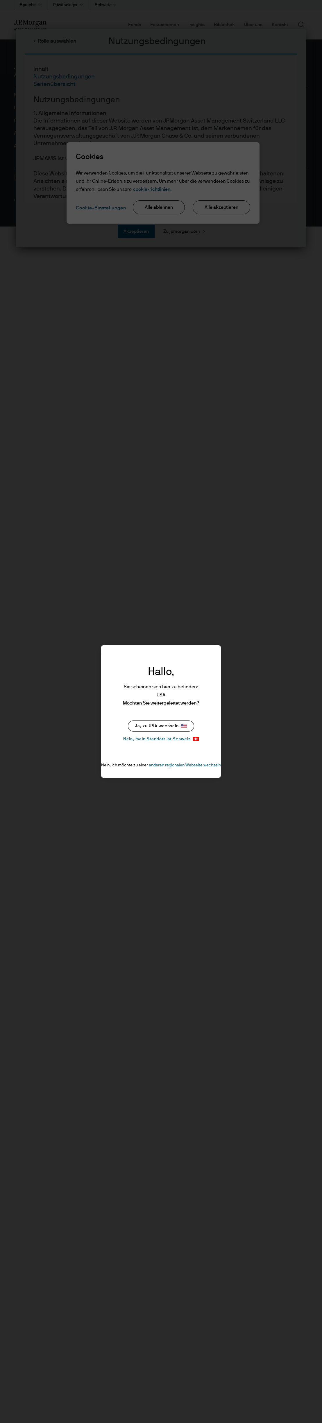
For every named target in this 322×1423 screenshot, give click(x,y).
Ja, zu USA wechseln (161, 726)
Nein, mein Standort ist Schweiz (161, 739)
